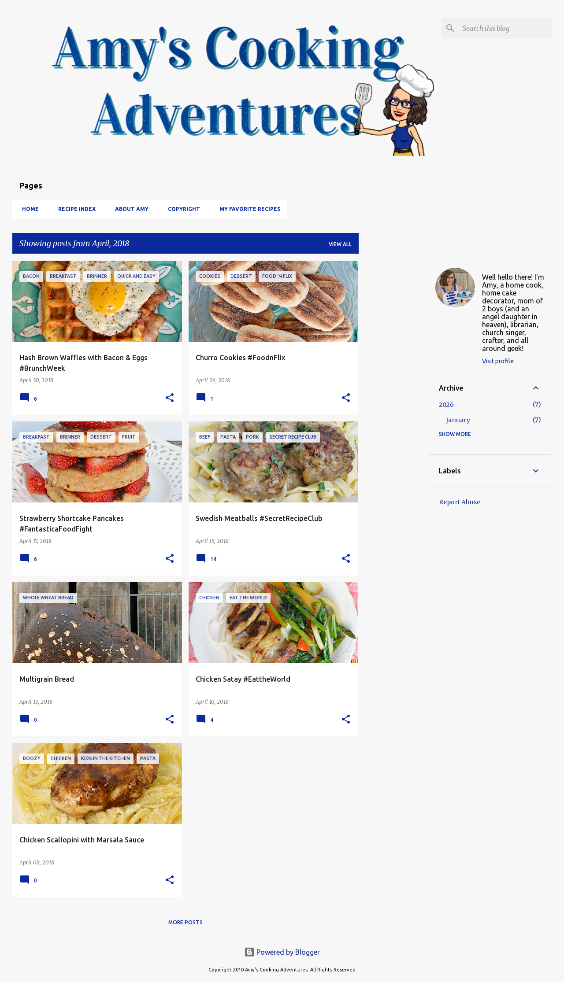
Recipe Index (74, 209)
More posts (185, 922)
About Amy (129, 209)
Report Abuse (459, 502)
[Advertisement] (393, 393)
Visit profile (498, 361)
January (458, 420)
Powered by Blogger (282, 952)
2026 (446, 405)
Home (27, 209)
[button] (169, 398)
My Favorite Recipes (247, 209)
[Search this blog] (505, 28)
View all (340, 244)
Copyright (181, 209)
